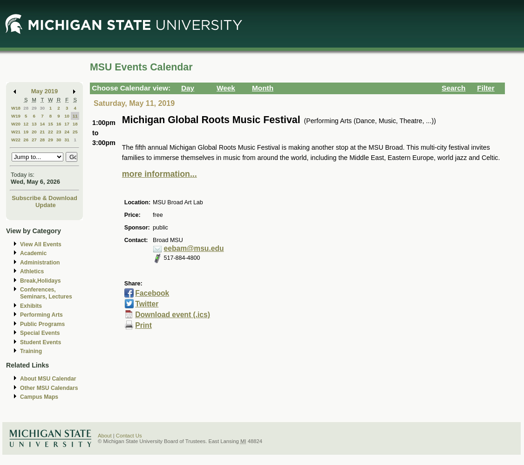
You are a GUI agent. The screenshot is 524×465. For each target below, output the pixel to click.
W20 (15, 123)
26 (25, 139)
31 (66, 139)
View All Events (40, 244)
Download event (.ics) (172, 315)
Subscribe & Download (44, 197)
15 (50, 123)
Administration (40, 262)
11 (75, 115)
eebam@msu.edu (194, 248)
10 (66, 115)
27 (34, 139)
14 (42, 123)
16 (58, 123)
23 (58, 131)
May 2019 (44, 91)
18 (75, 123)
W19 (15, 115)
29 (34, 108)
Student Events (40, 342)
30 (42, 108)
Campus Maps (39, 397)
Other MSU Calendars (49, 388)
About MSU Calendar (48, 378)
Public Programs (42, 324)
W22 (15, 139)
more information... (159, 174)
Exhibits (31, 306)
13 (34, 123)
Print (143, 325)
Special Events (40, 333)
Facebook (152, 293)
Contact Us (129, 435)
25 (75, 131)
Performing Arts (41, 315)
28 (25, 108)
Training (31, 351)
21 (42, 131)
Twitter (146, 304)
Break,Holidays (40, 281)
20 (34, 131)
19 (25, 131)
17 (66, 123)
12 (25, 123)
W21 (15, 131)
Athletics (32, 271)
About (105, 435)
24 (66, 131)
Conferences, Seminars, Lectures (46, 293)
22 (50, 131)
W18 (15, 108)
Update (45, 204)
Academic (33, 253)
